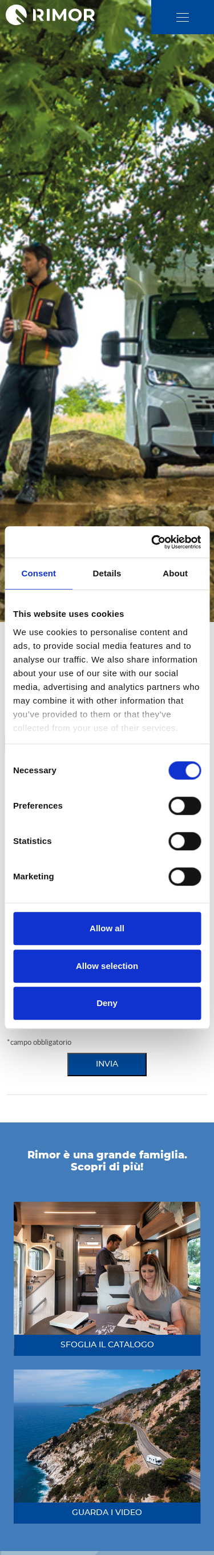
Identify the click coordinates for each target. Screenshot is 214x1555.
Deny (107, 1003)
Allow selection (107, 966)
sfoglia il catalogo (107, 1345)
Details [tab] (107, 573)
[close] (183, 17)
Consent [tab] (38, 573)
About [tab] (175, 573)
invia (107, 1064)
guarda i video (107, 1513)
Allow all (107, 928)
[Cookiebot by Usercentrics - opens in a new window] (152, 542)
